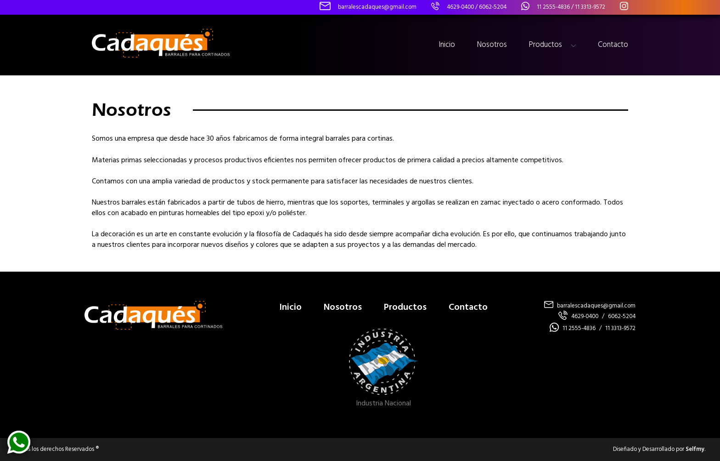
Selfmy (695, 449)
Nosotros (492, 45)
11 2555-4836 (553, 7)
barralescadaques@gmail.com (596, 306)
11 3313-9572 (590, 7)
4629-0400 (460, 7)
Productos (545, 45)
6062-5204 (492, 7)
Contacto (613, 45)
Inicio (447, 45)
